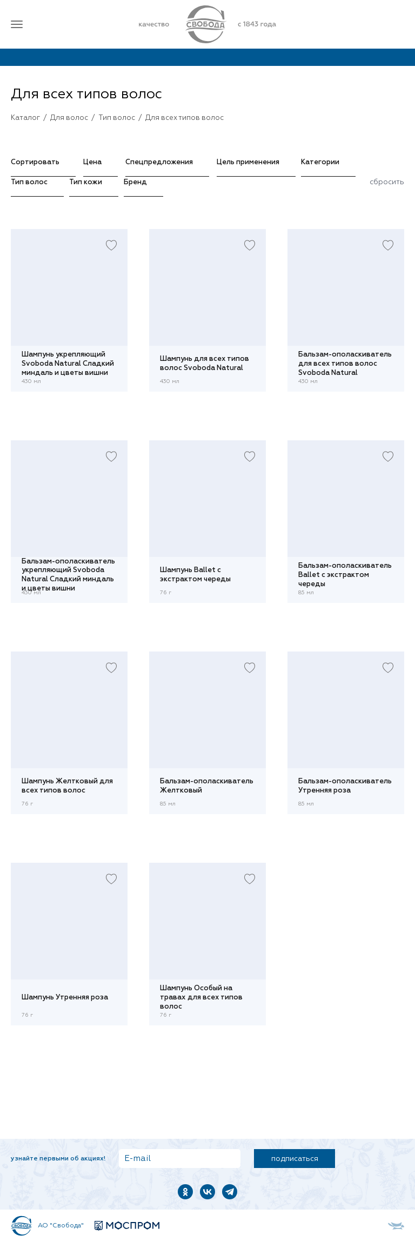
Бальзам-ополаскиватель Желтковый (206, 786)
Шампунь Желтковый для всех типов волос (67, 786)
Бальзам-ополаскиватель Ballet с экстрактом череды (345, 574)
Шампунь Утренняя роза (65, 997)
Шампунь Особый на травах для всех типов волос (201, 997)
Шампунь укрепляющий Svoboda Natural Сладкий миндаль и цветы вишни (68, 363)
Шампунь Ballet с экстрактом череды (195, 575)
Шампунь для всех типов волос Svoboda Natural (204, 363)
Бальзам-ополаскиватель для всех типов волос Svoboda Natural (345, 363)
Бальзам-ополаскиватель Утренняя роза (345, 786)
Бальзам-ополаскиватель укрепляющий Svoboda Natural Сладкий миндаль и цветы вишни (68, 575)
